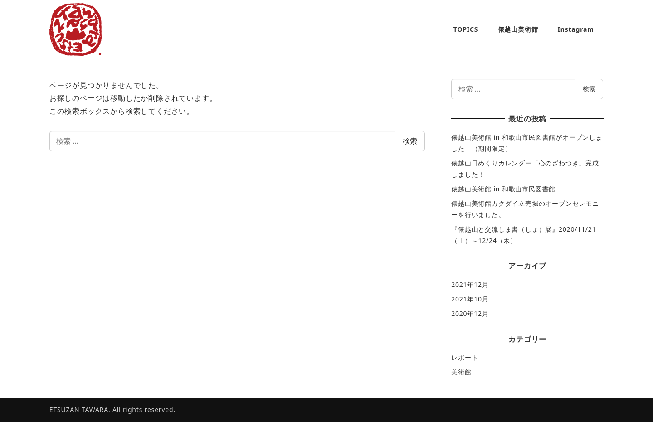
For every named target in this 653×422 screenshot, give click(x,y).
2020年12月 (469, 313)
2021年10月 (469, 299)
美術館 (461, 372)
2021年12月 (469, 284)
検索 (410, 141)
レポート (464, 357)
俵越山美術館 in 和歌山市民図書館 (503, 188)
